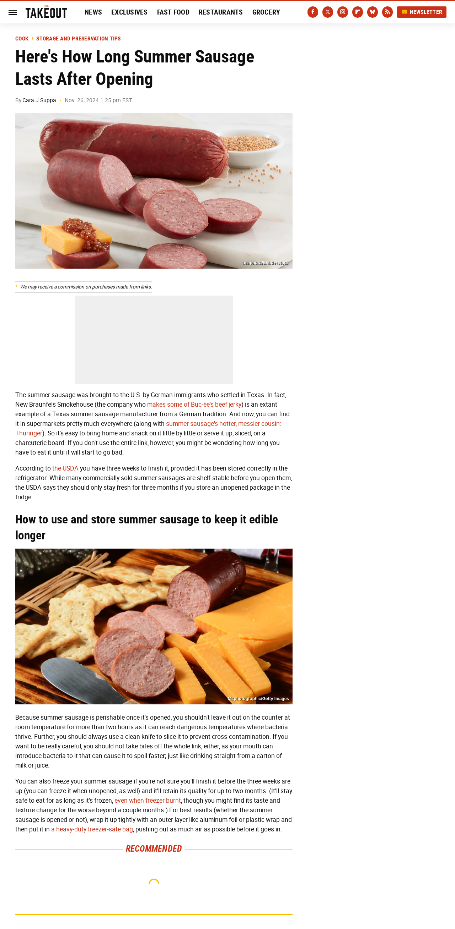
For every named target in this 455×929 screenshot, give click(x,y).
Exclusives (129, 12)
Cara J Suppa (39, 100)
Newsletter (422, 12)
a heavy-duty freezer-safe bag (92, 829)
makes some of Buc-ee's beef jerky (194, 404)
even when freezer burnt (147, 800)
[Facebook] (312, 12)
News (93, 12)
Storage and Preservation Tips (78, 39)
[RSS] (387, 12)
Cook (21, 39)
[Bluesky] (372, 12)
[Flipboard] (357, 12)
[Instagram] (342, 12)
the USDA (65, 468)
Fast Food (173, 12)
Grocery (266, 12)
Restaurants (221, 12)
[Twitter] (327, 12)
